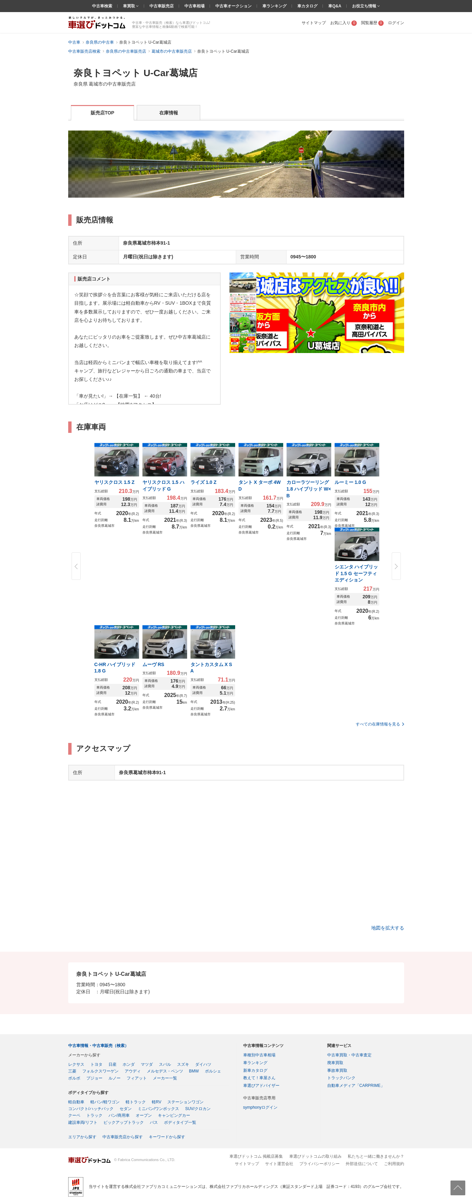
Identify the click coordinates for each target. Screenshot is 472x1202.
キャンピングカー (174, 1115)
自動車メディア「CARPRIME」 (356, 1085)
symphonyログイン (260, 1107)
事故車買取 (337, 1070)
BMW (194, 1071)
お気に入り (343, 22)
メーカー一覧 (165, 1078)
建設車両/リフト (82, 1122)
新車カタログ (255, 1070)
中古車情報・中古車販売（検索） (98, 1045)
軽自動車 (76, 1102)
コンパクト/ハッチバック (91, 1108)
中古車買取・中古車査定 (349, 1055)
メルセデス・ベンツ (165, 1071)
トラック (94, 1115)
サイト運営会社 (279, 1163)
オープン (144, 1115)
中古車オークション (233, 6)
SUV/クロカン (198, 1108)
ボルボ (74, 1078)
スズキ (183, 1064)
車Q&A (334, 6)
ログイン (396, 22)
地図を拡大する (387, 928)
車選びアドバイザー (261, 1085)
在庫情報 (168, 112)
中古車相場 (194, 6)
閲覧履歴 (372, 22)
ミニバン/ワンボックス (158, 1108)
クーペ (74, 1115)
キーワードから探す (167, 1137)
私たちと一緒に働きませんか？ (376, 1156)
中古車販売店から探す (122, 1137)
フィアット (137, 1078)
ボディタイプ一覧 (180, 1122)
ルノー (115, 1078)
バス (154, 1122)
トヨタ (96, 1064)
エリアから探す (82, 1137)
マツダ (147, 1064)
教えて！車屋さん (259, 1077)
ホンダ (129, 1064)
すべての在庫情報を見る (378, 724)
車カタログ (307, 6)
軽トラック (136, 1102)
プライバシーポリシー (319, 1163)
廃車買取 (335, 1062)
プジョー (94, 1078)
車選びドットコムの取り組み (315, 1156)
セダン (126, 1108)
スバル (165, 1064)
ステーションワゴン (185, 1102)
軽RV (156, 1102)
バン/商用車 (119, 1115)
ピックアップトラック (123, 1122)
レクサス (76, 1064)
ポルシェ (213, 1071)
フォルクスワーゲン (100, 1071)
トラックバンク (341, 1077)
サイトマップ (314, 22)
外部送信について (362, 1163)
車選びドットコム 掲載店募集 (256, 1156)
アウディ (133, 1071)
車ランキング (274, 6)
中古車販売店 (161, 6)
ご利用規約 (394, 1163)
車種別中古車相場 (259, 1055)
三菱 (72, 1071)
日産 (113, 1064)
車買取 (129, 6)
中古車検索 (102, 6)
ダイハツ (203, 1064)
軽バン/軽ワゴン (105, 1102)
